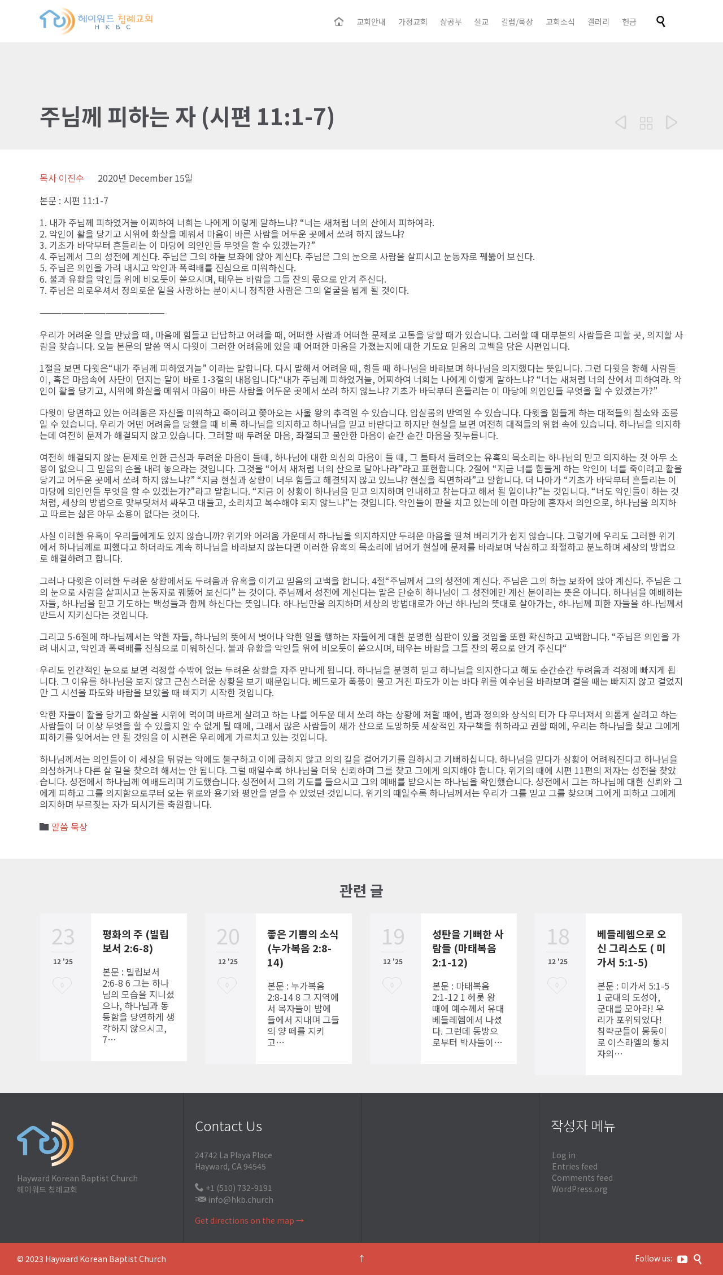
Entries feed (575, 1166)
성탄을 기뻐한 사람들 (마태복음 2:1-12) (468, 947)
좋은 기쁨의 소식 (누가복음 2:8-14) (303, 947)
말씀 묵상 (69, 826)
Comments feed (582, 1177)
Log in (564, 1154)
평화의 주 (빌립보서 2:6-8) (135, 940)
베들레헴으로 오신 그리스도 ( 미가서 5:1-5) (632, 947)
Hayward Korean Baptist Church (105, 1258)
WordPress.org (580, 1188)
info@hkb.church (240, 1199)
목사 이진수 (62, 177)
